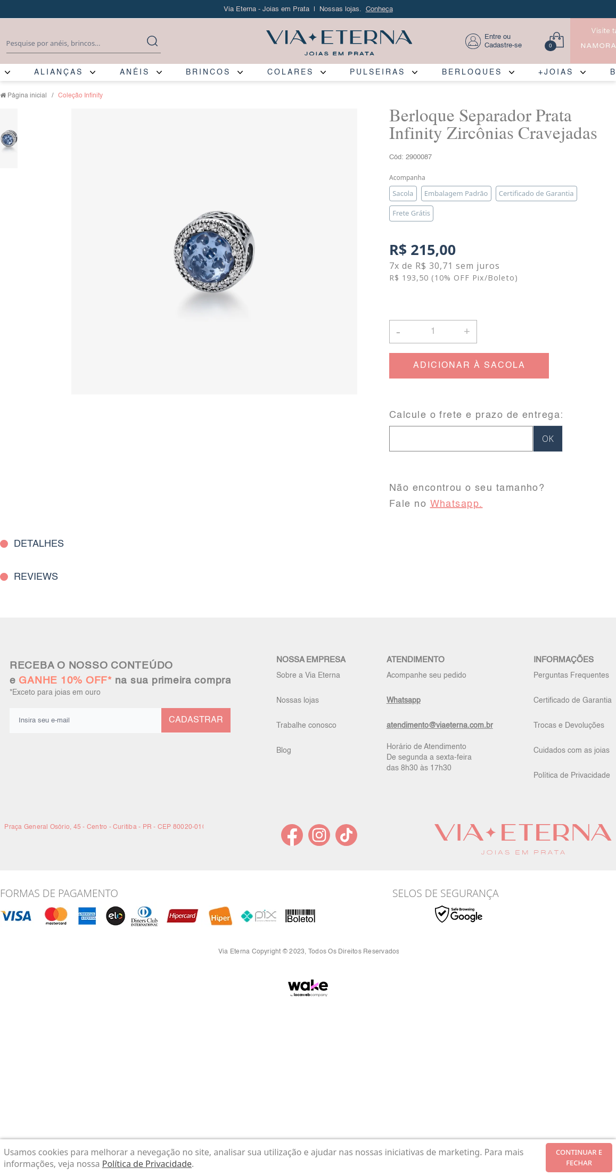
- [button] (398, 331)
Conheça (379, 9)
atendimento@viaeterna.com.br (440, 725)
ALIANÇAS (58, 72)
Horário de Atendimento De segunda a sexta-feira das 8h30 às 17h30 (429, 757)
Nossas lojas (297, 700)
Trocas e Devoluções (568, 725)
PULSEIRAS (377, 72)
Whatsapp (404, 700)
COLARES (290, 72)
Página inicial (27, 96)
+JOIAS (555, 72)
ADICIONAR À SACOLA (469, 365)
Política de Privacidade (571, 775)
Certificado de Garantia (572, 700)
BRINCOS (208, 72)
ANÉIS (135, 72)
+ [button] (467, 330)
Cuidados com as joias (571, 750)
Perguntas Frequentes (571, 675)
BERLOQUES (472, 72)
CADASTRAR (196, 720)
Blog (283, 750)
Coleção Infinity (80, 96)
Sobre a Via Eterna (308, 675)
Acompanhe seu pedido (426, 675)
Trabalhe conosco (306, 725)
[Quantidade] (433, 331)
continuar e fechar (579, 1157)
